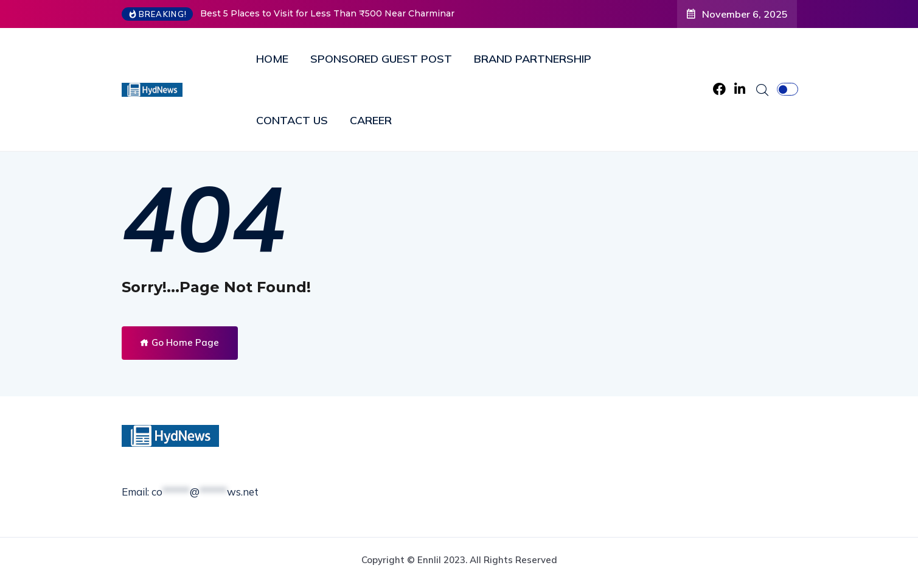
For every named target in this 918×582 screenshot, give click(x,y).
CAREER (371, 120)
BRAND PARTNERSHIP (532, 59)
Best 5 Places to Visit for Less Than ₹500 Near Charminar (327, 13)
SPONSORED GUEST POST (381, 59)
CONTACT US (292, 120)
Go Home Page (180, 342)
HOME (272, 59)
